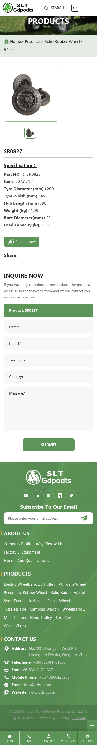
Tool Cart (63, 617)
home (15, 41)
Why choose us (49, 544)
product (87, 741)
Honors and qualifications (26, 560)
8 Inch (9, 49)
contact (48, 741)
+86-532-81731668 (49, 662)
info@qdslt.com (37, 685)
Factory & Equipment (22, 552)
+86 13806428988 (54, 677)
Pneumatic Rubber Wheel (25, 592)
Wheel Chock (15, 626)
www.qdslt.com (42, 692)
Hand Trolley (41, 617)
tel (29, 741)
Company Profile (18, 544)
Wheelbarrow (73, 609)
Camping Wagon (44, 609)
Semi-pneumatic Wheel (24, 601)
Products (33, 41)
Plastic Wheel (58, 601)
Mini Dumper (15, 617)
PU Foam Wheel (72, 584)
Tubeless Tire (15, 609)
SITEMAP (79, 718)
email (9, 741)
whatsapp (68, 741)
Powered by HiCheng (53, 718)
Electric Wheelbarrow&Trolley (29, 584)
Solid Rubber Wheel (62, 41)
